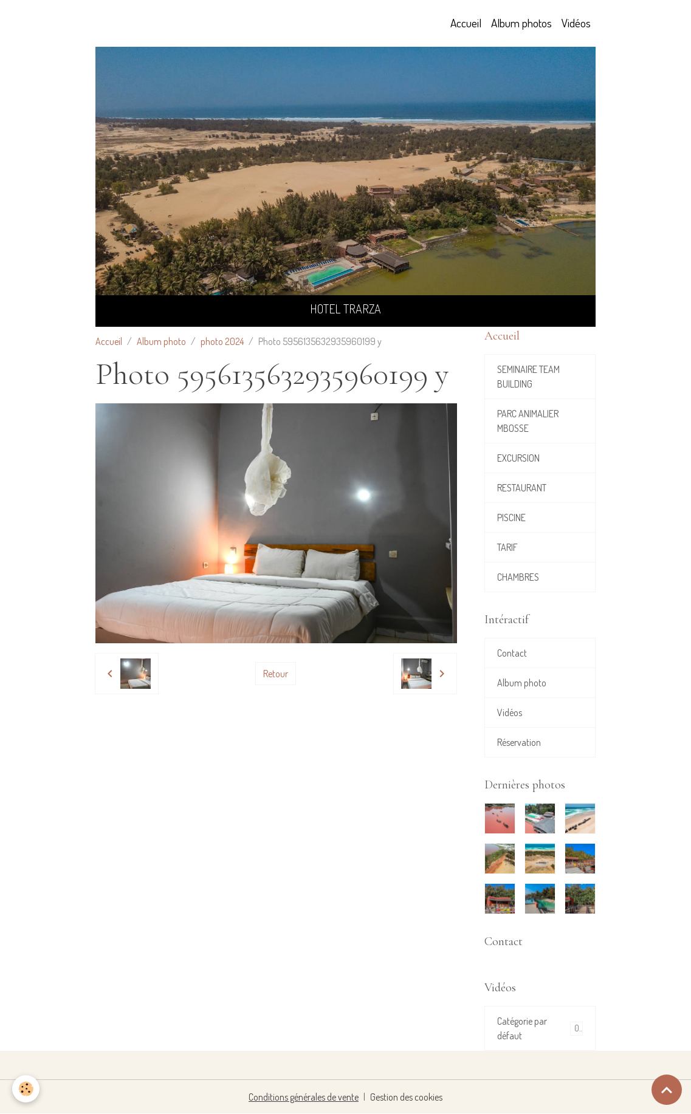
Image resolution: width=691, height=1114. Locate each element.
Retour (275, 674)
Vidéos (576, 22)
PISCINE (511, 517)
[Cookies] (26, 1088)
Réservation (519, 742)
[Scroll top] (666, 1090)
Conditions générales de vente (304, 1097)
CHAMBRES (518, 577)
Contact (512, 653)
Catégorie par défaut (540, 1028)
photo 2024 (222, 341)
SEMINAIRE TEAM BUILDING (528, 376)
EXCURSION (518, 458)
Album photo (161, 341)
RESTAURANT (521, 488)
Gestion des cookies (406, 1097)
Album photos (521, 22)
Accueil (465, 22)
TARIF (507, 547)
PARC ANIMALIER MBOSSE (528, 421)
